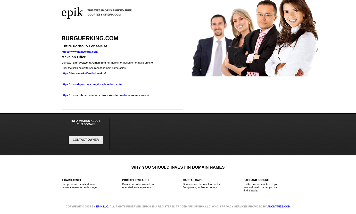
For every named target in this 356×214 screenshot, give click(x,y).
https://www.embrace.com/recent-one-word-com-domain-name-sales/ (105, 95)
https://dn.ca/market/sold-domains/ (84, 73)
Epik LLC (102, 206)
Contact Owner (86, 139)
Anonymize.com (278, 206)
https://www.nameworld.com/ (80, 51)
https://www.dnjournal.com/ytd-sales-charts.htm (92, 84)
